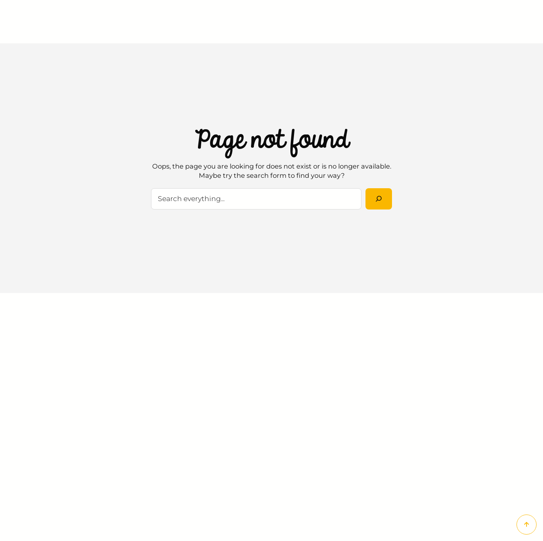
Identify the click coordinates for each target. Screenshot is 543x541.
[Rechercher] (378, 198)
